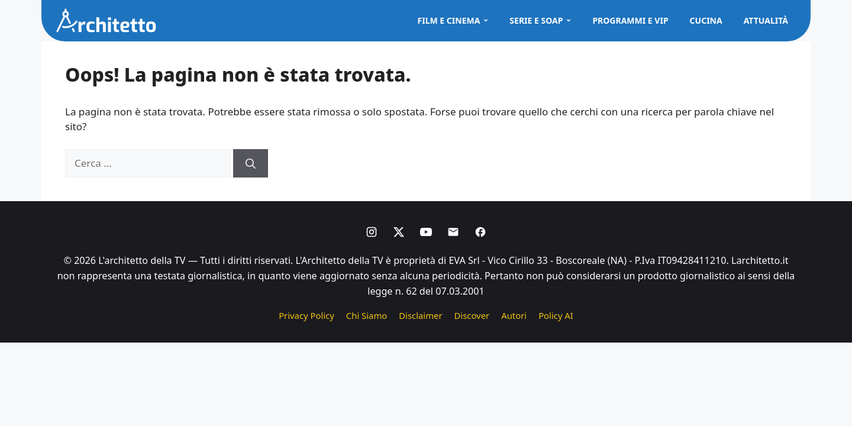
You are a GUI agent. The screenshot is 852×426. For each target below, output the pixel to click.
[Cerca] (250, 163)
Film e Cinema (449, 20)
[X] (399, 232)
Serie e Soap (536, 20)
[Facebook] (480, 232)
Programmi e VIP (630, 20)
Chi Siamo (366, 315)
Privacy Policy (306, 315)
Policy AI (555, 315)
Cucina (706, 20)
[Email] (453, 232)
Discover (472, 315)
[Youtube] (426, 232)
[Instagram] (371, 232)
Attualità (766, 20)
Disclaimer (420, 315)
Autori (514, 315)
